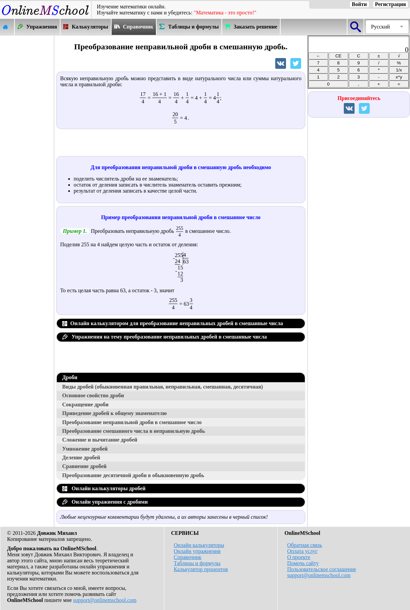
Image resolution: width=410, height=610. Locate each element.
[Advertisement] (27, 136)
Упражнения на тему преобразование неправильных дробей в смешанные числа (164, 337)
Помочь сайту (303, 563)
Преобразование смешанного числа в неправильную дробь (133, 431)
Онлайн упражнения (197, 551)
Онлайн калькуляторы (199, 545)
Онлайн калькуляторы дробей (104, 488)
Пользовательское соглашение (321, 569)
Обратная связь (304, 545)
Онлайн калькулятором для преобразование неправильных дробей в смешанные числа (172, 323)
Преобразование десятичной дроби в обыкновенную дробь (133, 475)
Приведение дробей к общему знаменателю (114, 413)
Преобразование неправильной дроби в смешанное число (132, 422)
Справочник (187, 557)
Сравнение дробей (84, 466)
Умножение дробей (85, 449)
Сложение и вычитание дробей (99, 440)
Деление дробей (81, 457)
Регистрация (390, 4)
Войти (359, 4)
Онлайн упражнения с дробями (105, 502)
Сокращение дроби (85, 404)
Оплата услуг (302, 551)
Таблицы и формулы (197, 563)
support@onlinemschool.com (105, 600)
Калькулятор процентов (201, 569)
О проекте (298, 557)
